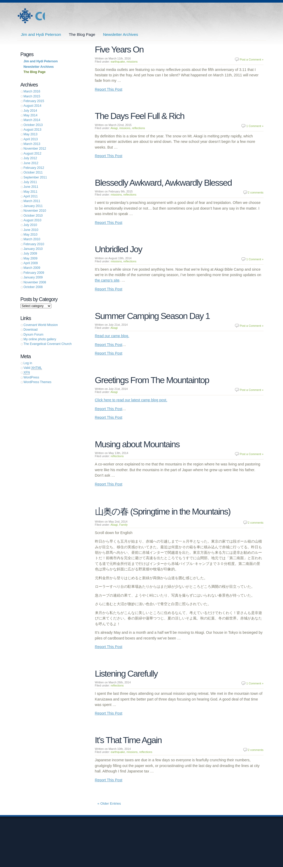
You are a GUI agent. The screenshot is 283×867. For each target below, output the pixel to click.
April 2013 (31, 139)
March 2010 (32, 239)
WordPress (31, 377)
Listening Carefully (126, 673)
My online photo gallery (40, 339)
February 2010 (34, 244)
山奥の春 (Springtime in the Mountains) (163, 511)
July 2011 (30, 182)
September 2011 (35, 177)
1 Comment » (254, 126)
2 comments (256, 192)
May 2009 (31, 258)
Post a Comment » (251, 59)
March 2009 (32, 268)
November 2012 (35, 148)
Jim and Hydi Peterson (31, 16)
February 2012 (34, 168)
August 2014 (33, 106)
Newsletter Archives (120, 34)
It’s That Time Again (128, 740)
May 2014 (31, 115)
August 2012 (33, 153)
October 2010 (33, 215)
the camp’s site (107, 280)
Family (123, 524)
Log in (28, 363)
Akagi (114, 128)
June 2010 (31, 230)
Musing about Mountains (137, 444)
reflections (138, 128)
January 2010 (33, 249)
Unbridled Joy (118, 249)
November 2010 (35, 210)
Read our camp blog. (112, 336)
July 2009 (30, 253)
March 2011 (32, 201)
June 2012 (31, 163)
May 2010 (31, 234)
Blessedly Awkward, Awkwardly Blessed (163, 183)
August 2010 (33, 220)
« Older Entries (109, 803)
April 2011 (31, 196)
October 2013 (33, 125)
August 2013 (33, 129)
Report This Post (108, 89)
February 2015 (34, 101)
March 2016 (32, 91)
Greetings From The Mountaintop (152, 380)
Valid (33, 368)
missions (132, 61)
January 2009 (33, 277)
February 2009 (34, 273)
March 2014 (32, 120)
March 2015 (32, 96)
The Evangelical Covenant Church (48, 344)
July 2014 (30, 110)
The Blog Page (82, 34)
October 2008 (33, 287)
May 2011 (31, 192)
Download (31, 329)
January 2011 (33, 206)
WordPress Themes (38, 382)
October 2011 (33, 172)
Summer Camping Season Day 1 (152, 316)
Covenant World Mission (41, 325)
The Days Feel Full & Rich (139, 116)
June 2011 (31, 187)
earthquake (118, 61)
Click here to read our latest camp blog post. (131, 400)
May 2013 (31, 134)
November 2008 (35, 282)
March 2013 (32, 144)
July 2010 (30, 225)
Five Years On (119, 49)
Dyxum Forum (34, 334)
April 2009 (31, 263)
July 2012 (30, 158)
